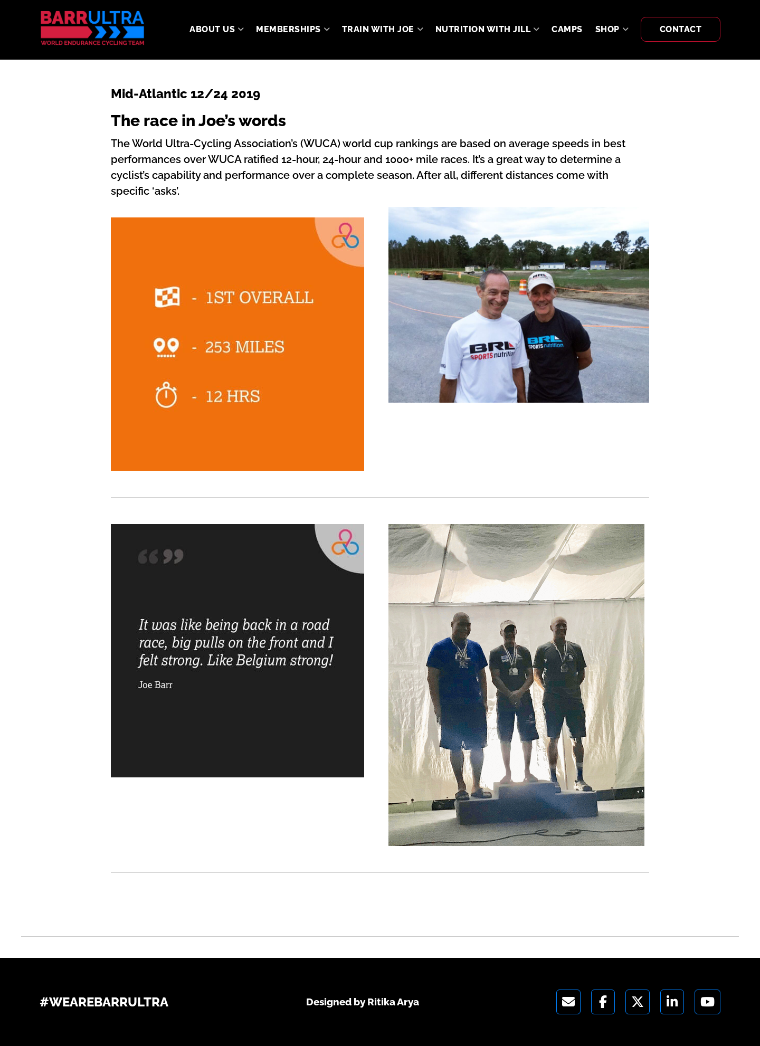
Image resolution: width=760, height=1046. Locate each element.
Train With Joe (378, 29)
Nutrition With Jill (483, 29)
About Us (212, 29)
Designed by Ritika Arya (362, 1001)
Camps (567, 29)
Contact (681, 29)
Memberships (288, 29)
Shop (607, 29)
